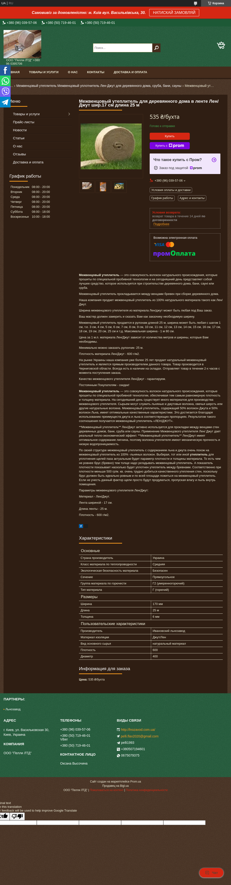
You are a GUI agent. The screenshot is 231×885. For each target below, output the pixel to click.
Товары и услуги (43, 72)
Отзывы (19, 154)
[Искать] (156, 47)
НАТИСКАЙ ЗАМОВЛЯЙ (174, 13)
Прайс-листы (23, 122)
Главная (12, 72)
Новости (20, 130)
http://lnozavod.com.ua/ (138, 730)
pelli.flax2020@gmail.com (140, 736)
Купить (169, 136)
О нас (73, 72)
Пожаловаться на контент (107, 790)
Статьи (19, 138)
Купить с (169, 146)
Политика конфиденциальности (147, 790)
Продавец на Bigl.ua (115, 785)
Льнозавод (13, 709)
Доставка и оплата (130, 72)
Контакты (95, 72)
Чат (211, 873)
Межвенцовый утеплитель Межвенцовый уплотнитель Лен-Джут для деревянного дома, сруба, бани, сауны (99, 86)
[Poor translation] (17, 816)
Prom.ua (135, 781)
